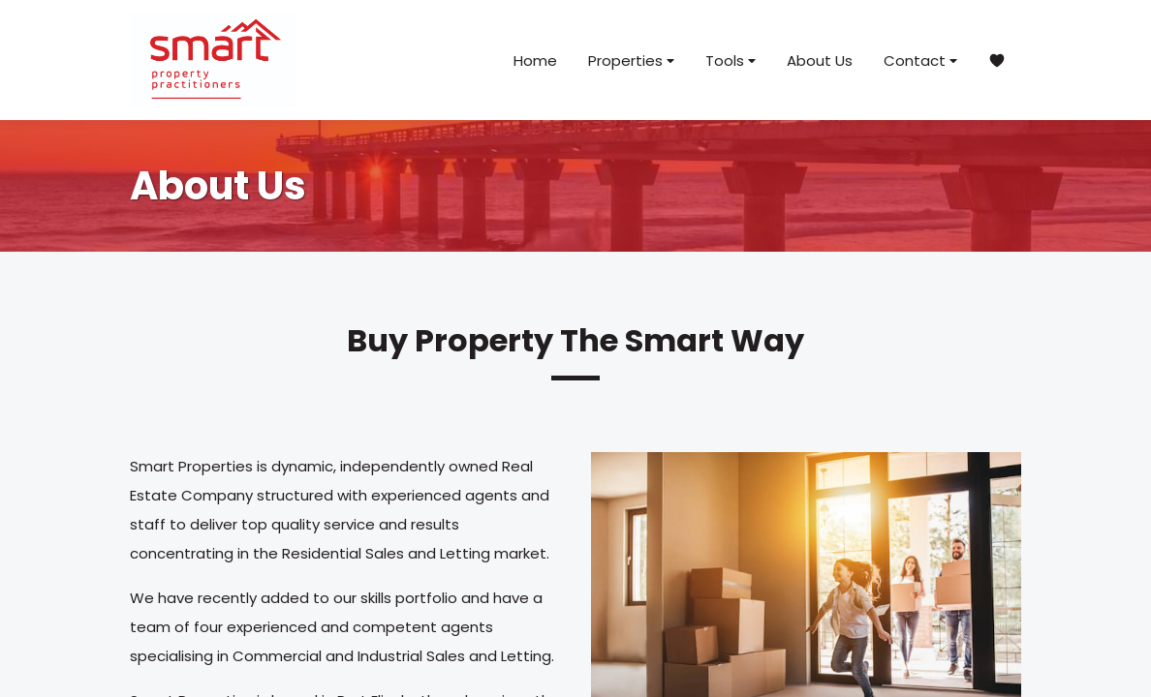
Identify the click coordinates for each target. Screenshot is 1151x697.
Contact (920, 60)
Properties (631, 60)
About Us (820, 60)
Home (535, 60)
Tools (730, 60)
